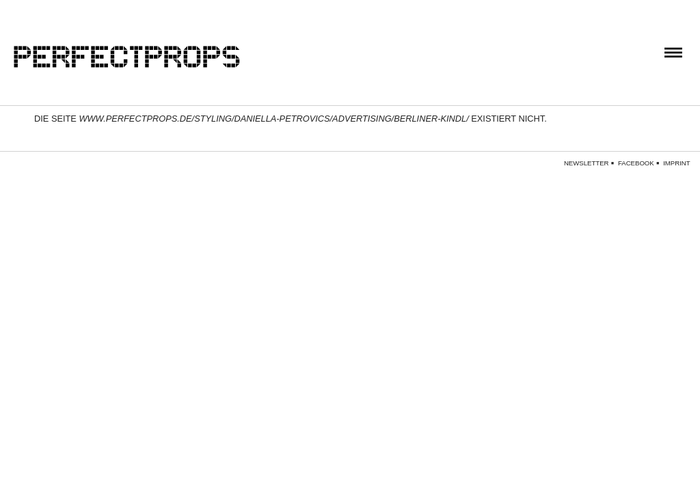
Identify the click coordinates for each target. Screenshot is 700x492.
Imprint (676, 163)
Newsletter (586, 163)
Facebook (636, 163)
